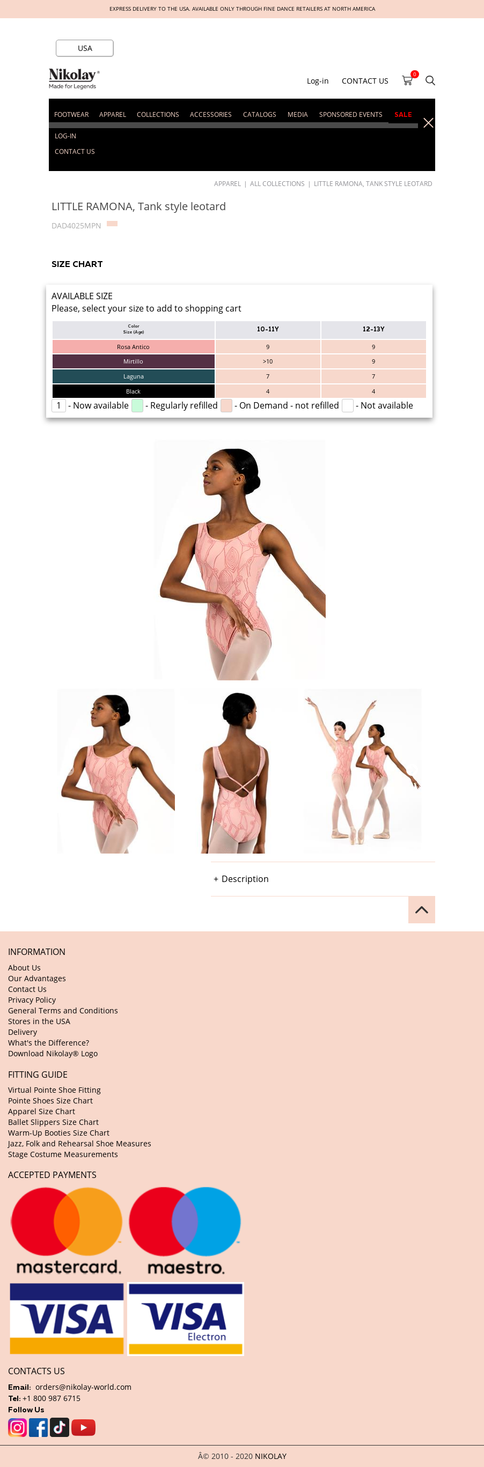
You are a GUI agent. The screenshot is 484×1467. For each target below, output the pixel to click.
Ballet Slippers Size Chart (53, 1122)
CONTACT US (365, 81)
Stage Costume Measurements (63, 1154)
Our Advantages (37, 978)
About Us (24, 967)
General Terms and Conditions (63, 1010)
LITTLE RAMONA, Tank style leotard (373, 183)
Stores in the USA (39, 1021)
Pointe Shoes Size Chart (50, 1100)
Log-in (318, 81)
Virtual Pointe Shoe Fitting (54, 1090)
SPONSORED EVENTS (351, 114)
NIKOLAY (271, 1456)
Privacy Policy (32, 1000)
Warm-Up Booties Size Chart (58, 1133)
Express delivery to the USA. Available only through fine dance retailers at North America (242, 8)
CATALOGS (259, 114)
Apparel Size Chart (41, 1111)
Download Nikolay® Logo (53, 1053)
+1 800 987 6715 (51, 1398)
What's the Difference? (48, 1043)
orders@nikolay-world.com (83, 1387)
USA (85, 48)
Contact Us (27, 989)
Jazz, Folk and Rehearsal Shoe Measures (79, 1143)
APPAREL (227, 183)
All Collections (277, 183)
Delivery (22, 1032)
